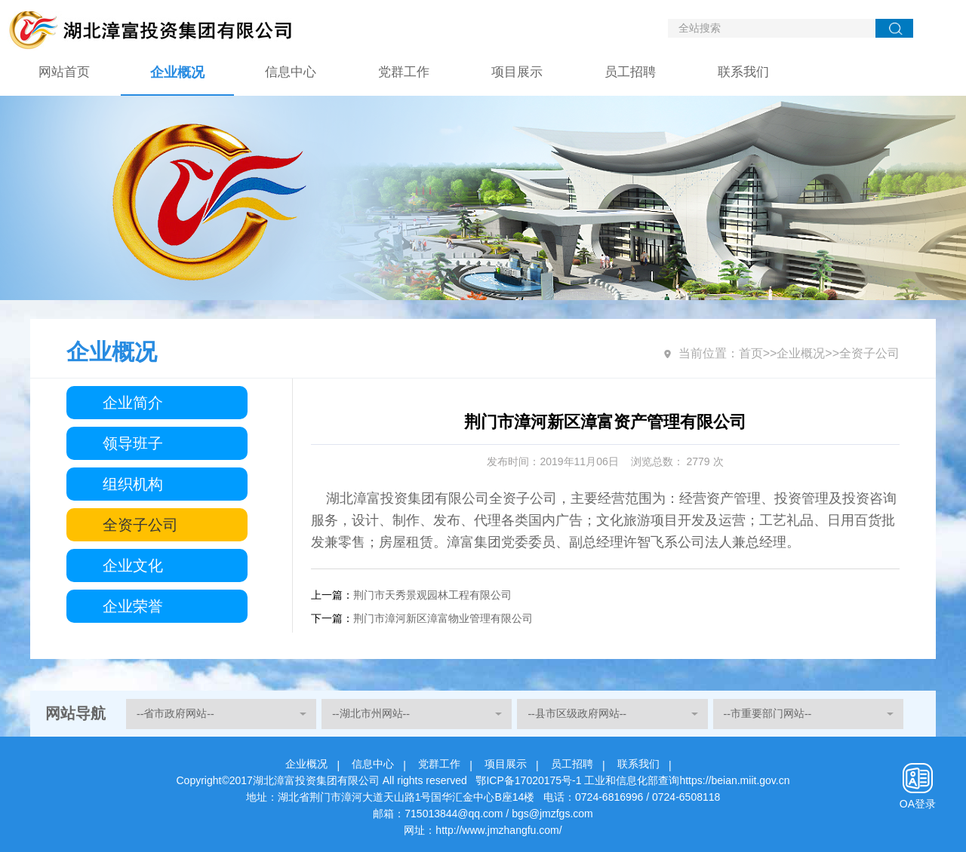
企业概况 (177, 72)
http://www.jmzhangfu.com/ (498, 830)
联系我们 (743, 72)
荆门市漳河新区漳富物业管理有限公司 (443, 618)
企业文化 (133, 565)
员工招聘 (630, 72)
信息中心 (290, 72)
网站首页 (64, 72)
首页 (751, 353)
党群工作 (403, 72)
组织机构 (133, 484)
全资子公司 (140, 524)
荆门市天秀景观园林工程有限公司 (432, 595)
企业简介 (133, 402)
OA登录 (918, 804)
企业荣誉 (133, 606)
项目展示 (517, 72)
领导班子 (133, 443)
